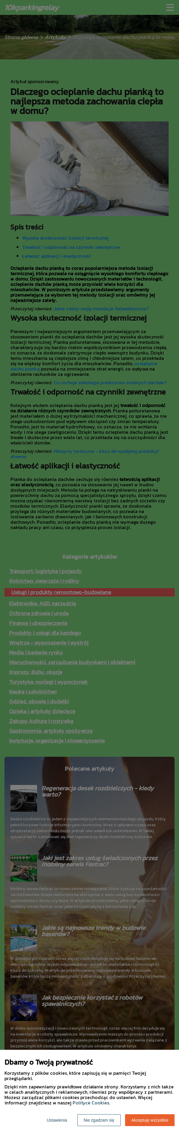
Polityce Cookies (91, 1102)
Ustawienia (57, 1120)
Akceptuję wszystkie (149, 1120)
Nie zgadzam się (99, 1120)
